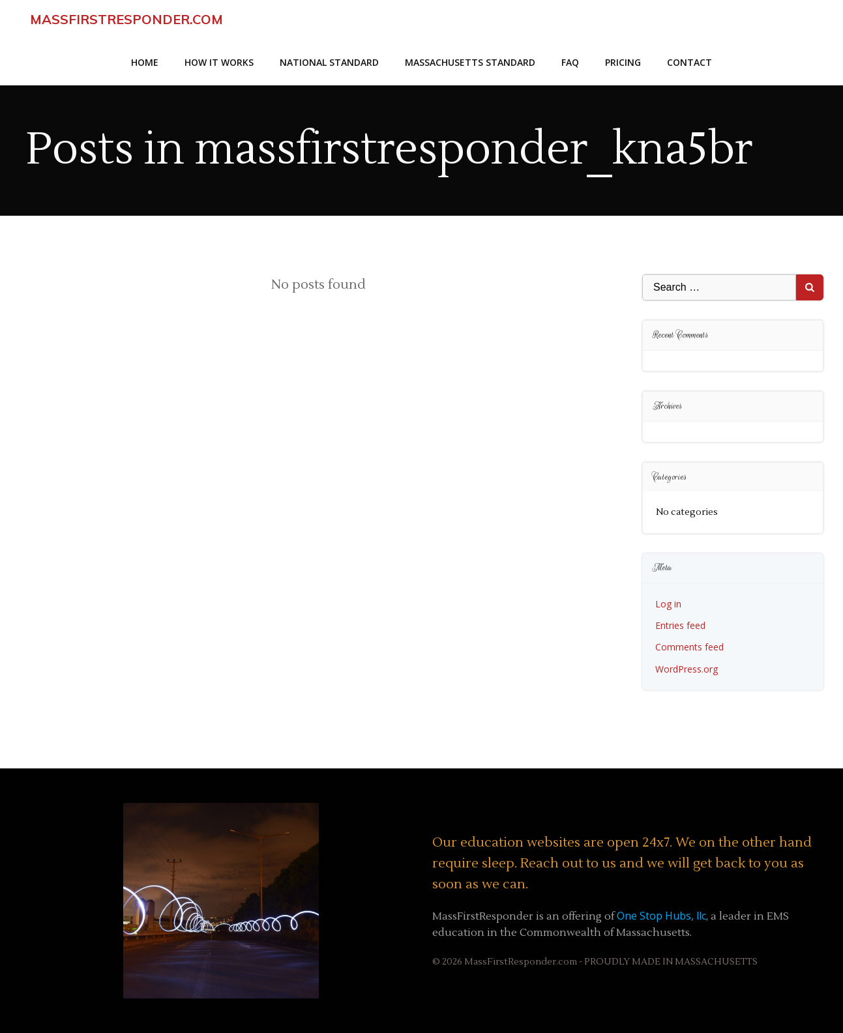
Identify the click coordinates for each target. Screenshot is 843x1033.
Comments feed (689, 647)
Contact (689, 62)
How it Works (219, 62)
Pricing (623, 62)
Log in (668, 604)
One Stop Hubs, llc (661, 916)
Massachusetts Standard (470, 62)
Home (144, 62)
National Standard (329, 62)
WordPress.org (686, 669)
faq (570, 62)
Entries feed (680, 625)
